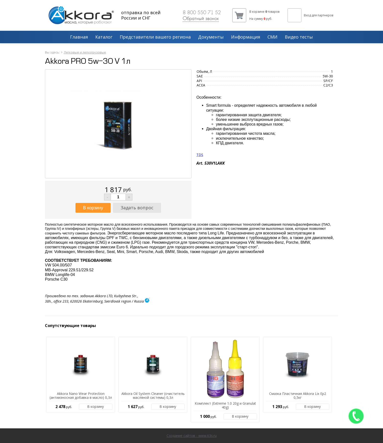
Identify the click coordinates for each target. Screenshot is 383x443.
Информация (245, 37)
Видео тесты (299, 37)
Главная (79, 37)
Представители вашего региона (155, 37)
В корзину (95, 406)
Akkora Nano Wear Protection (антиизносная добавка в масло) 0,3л (81, 396)
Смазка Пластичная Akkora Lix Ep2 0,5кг (297, 396)
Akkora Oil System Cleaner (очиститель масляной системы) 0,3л (153, 396)
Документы (211, 37)
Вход (307, 15)
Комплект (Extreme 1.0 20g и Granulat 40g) (225, 405)
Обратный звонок (201, 18)
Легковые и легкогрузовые (85, 52)
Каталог (103, 37)
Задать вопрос (137, 208)
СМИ (272, 37)
